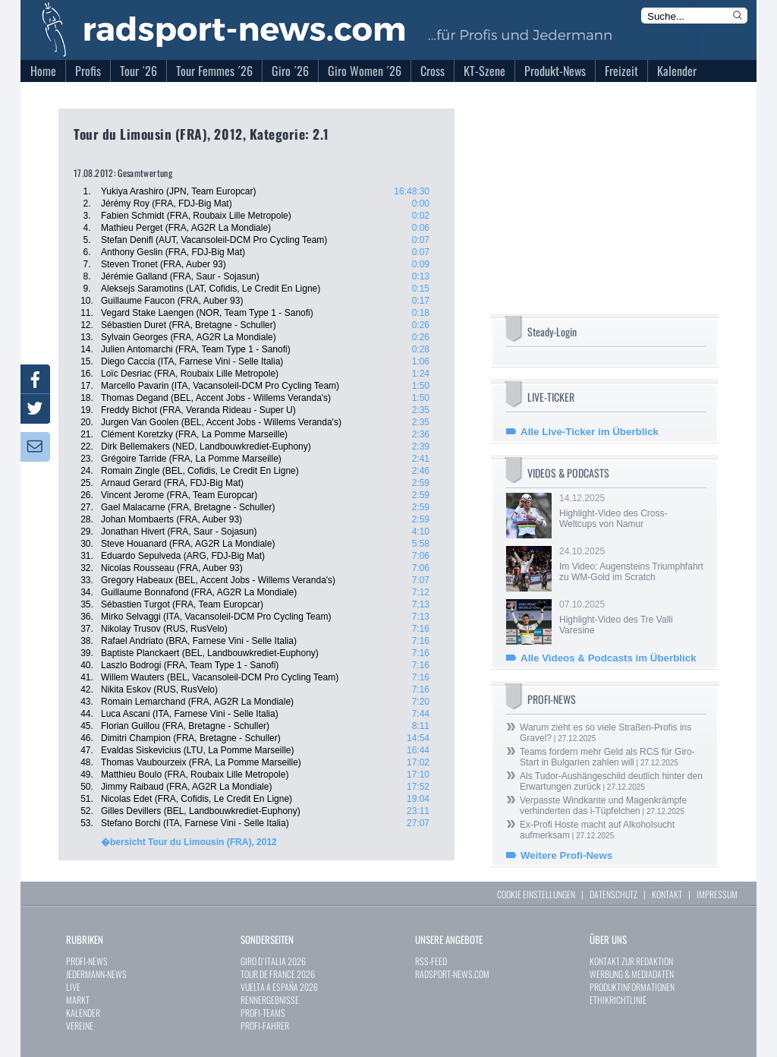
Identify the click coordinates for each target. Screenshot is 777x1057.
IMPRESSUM (717, 894)
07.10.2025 (631, 617)
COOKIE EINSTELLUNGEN (536, 894)
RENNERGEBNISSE (270, 999)
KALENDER (83, 1012)
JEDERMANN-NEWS (96, 973)
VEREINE (79, 1025)
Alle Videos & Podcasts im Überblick (609, 658)
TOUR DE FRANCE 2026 (278, 973)
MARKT (78, 999)
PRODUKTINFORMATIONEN (632, 986)
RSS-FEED (431, 960)
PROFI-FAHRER (265, 1025)
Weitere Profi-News (566, 855)
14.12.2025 (631, 511)
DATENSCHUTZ (613, 894)
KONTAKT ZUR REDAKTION (631, 960)
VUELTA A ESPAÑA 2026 (279, 986)
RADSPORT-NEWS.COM (452, 973)
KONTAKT (667, 894)
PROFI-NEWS (87, 960)
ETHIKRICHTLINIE (618, 999)
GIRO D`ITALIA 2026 (273, 960)
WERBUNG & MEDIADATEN (632, 973)
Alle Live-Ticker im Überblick (590, 431)
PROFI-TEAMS (263, 1012)
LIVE (73, 986)
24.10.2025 (631, 564)
